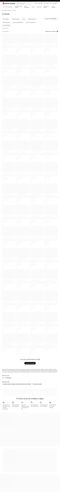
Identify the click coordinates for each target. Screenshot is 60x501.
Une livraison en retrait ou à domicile (52, 406)
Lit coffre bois (8, 377)
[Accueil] (2, 10)
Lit (12, 10)
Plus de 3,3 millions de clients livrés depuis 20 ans (25, 406)
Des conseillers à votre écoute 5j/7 (34, 405)
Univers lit (9, 10)
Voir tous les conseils (37, 384)
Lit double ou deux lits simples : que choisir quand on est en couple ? (17, 384)
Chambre (5, 10)
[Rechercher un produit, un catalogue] (17, 3)
